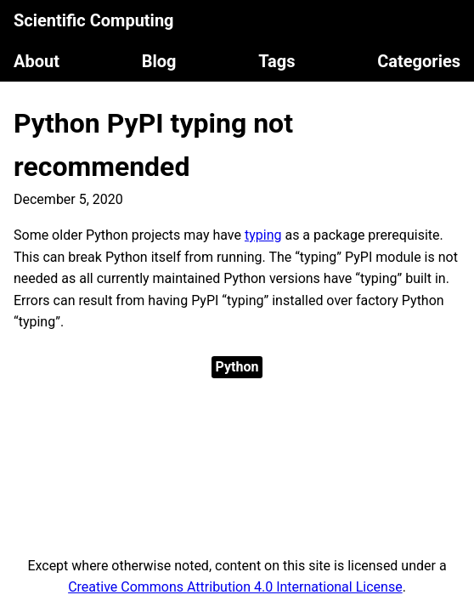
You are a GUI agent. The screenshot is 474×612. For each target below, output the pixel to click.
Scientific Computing (94, 20)
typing (263, 235)
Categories (418, 61)
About (36, 61)
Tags (276, 61)
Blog (159, 61)
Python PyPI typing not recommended (153, 145)
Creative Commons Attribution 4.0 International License (235, 587)
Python (237, 367)
